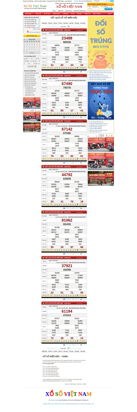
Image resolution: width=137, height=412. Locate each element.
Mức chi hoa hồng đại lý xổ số (96, 74)
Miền (26, 58)
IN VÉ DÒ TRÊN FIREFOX (95, 128)
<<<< (49, 26)
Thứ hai (44, 34)
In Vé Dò (83, 71)
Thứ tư (44, 261)
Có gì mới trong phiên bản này (96, 122)
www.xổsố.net (48, 404)
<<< (52, 26)
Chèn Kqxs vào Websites (33, 31)
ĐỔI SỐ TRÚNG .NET (32, 35)
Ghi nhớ (107, 1)
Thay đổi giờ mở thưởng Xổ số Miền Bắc (98, 76)
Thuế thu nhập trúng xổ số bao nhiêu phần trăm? (100, 72)
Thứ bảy (44, 125)
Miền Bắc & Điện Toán (80, 10)
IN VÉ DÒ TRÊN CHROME (95, 127)
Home (54, 10)
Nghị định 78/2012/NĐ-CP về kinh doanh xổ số (100, 77)
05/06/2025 (67, 212)
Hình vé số (76, 71)
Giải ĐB (44, 38)
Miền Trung (69, 10)
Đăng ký (76, 1)
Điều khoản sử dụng (53, 400)
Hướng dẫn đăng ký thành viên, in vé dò (98, 123)
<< (55, 26)
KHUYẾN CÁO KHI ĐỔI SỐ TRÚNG (97, 79)
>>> (76, 26)
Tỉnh (31, 58)
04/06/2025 (67, 257)
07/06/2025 (67, 121)
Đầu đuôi (36, 58)
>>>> (79, 26)
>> (73, 26)
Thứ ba (44, 307)
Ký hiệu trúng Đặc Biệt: (60, 35)
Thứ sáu (44, 170)
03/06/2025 (67, 303)
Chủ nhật (44, 79)
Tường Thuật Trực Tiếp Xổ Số (31, 17)
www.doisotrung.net (72, 404)
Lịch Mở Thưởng (36, 29)
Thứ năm (44, 216)
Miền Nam (60, 10)
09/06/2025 (67, 30)
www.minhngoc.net (87, 404)
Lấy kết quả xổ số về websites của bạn (98, 130)
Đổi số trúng (67, 71)
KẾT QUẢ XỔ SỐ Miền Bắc (54, 30)
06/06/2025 (67, 166)
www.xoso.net (59, 404)
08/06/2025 (67, 75)
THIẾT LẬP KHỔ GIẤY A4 (95, 132)
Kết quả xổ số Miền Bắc (30, 70)
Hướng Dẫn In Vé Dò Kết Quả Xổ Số (97, 125)
